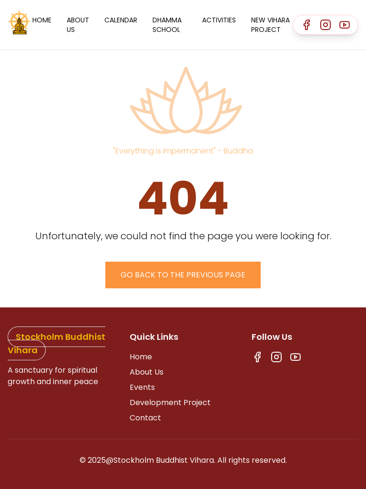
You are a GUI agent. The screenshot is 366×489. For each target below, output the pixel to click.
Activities (219, 20)
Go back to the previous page (183, 274)
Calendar (120, 20)
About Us (78, 24)
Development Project (170, 402)
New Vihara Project (270, 24)
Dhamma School (167, 24)
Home (41, 20)
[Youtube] (344, 25)
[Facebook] (306, 25)
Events (142, 387)
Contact (145, 417)
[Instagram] (325, 25)
